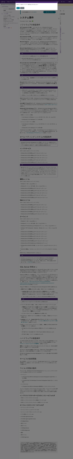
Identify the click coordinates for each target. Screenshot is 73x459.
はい (18, 8)
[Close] (57, 2)
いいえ (22, 8)
